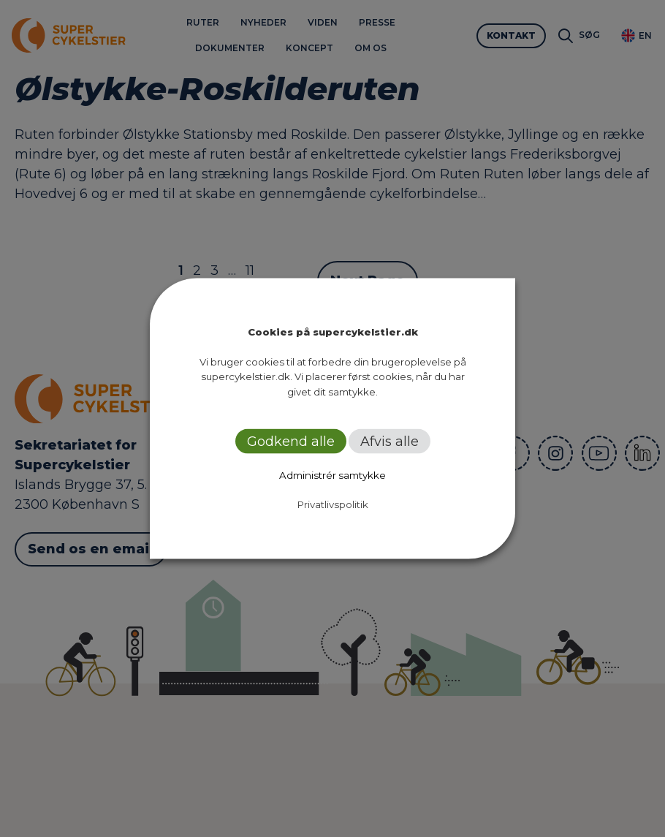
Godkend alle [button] (291, 441)
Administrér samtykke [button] (332, 475)
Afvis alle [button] (389, 441)
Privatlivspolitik (332, 504)
